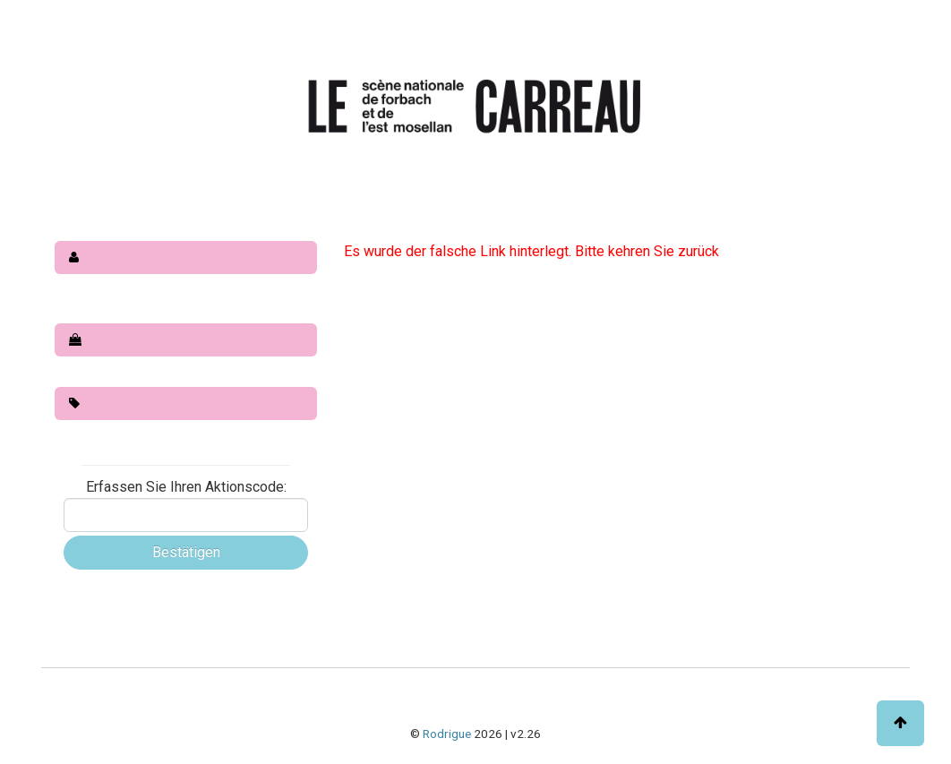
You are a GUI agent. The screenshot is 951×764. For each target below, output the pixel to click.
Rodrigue (447, 733)
